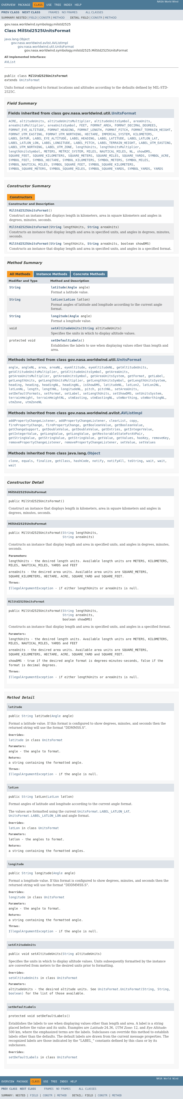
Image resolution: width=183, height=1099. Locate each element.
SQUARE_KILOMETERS (48, 155)
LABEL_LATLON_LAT (142, 138)
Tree (57, 4)
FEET (83, 125)
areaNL (55, 367)
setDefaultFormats (24, 393)
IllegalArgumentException (31, 588)
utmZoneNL (33, 402)
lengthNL (49, 389)
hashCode (81, 461)
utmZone (15, 402)
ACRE (12, 121)
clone (13, 461)
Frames (54, 12)
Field (33, 17)
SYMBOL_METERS (110, 160)
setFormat (52, 393)
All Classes (94, 12)
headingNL (50, 385)
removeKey (160, 438)
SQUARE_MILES (107, 155)
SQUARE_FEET (19, 155)
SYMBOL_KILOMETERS (78, 160)
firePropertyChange (25, 425)
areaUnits (141, 121)
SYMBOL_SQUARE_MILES (67, 168)
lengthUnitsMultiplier (119, 147)
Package (24, 4)
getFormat (136, 376)
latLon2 (132, 385)
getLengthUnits (22, 380)
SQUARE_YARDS (133, 155)
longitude (59, 316)
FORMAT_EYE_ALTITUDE (26, 130)
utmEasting (77, 397)
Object (93, 453)
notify (98, 461)
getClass (62, 461)
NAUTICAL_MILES (113, 151)
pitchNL (104, 389)
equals (27, 461)
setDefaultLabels (66, 340)
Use (49, 4)
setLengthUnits (96, 393)
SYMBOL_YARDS (139, 168)
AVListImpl (131, 413)
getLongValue (51, 433)
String (55, 227)
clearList (117, 420)
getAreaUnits (116, 372)
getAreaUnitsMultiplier (29, 376)
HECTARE (91, 134)
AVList (10, 62)
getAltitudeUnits (131, 367)
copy (133, 420)
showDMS (143, 151)
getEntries (111, 429)
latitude (58, 287)
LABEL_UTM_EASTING (154, 143)
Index (68, 4)
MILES (91, 151)
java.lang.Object (17, 39)
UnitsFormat (29, 80)
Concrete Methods (89, 274)
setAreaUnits (126, 389)
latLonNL (16, 389)
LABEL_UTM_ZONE (59, 147)
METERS (49, 151)
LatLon (69, 299)
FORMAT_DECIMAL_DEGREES (135, 125)
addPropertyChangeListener (32, 420)
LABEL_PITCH (84, 143)
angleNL (28, 367)
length (32, 389)
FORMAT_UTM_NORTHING (63, 134)
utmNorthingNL (153, 397)
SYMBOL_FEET (19, 160)
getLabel (155, 376)
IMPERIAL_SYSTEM (115, 134)
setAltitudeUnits (66, 328)
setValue (127, 442)
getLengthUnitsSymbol (105, 380)
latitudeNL (113, 385)
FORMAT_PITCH (116, 130)
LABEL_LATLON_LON (23, 143)
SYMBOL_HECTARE (46, 160)
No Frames (69, 12)
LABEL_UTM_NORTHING (25, 147)
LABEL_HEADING (82, 138)
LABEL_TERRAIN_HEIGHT (116, 143)
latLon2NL (151, 385)
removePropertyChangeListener (35, 442)
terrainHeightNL (50, 397)
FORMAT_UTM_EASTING (25, 134)
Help (78, 4)
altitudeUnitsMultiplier (69, 121)
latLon (56, 299)
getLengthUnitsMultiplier (60, 380)
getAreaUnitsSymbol (70, 376)
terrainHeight (21, 397)
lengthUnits (85, 147)
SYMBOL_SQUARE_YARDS (106, 168)
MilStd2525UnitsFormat (28, 210)
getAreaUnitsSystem (107, 376)
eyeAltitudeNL (101, 367)
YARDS (158, 168)
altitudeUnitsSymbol (112, 121)
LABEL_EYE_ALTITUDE (49, 138)
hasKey (142, 438)
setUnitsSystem (148, 393)
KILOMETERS (142, 134)
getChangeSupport (23, 429)
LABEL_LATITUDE (111, 138)
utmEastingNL (102, 397)
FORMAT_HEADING (61, 130)
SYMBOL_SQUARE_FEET (68, 164)
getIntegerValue (138, 429)
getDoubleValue (55, 429)
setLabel (71, 393)
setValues (147, 442)
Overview (8, 4)
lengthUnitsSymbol (24, 151)
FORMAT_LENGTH (89, 130)
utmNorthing (127, 397)
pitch (89, 389)
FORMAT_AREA (101, 125)
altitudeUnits (32, 121)
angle (13, 367)
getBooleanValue (97, 425)
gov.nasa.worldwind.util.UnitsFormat (46, 46)
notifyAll (115, 461)
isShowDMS (91, 385)
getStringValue (22, 438)
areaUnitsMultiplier (26, 125)
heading (15, 385)
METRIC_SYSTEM (71, 151)
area (42, 367)
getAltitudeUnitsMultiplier (33, 372)
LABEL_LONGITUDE (56, 143)
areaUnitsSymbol (61, 125)
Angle (72, 287)
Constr (44, 17)
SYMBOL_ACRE (158, 155)
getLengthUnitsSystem (146, 380)
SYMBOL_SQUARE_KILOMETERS (111, 164)
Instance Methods (51, 274)
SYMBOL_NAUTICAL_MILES (28, 164)
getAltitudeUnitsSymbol (81, 372)
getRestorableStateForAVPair (117, 433)
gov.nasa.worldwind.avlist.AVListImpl (39, 43)
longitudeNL (71, 389)
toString (135, 461)
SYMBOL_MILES (137, 160)
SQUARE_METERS (80, 155)
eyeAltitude (74, 367)
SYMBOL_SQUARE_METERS (27, 168)
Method (59, 17)
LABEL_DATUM (19, 138)
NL (131, 151)
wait (150, 461)
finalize (43, 461)
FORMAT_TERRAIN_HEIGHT (150, 130)
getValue (105, 438)
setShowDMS (122, 393)
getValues (125, 438)
